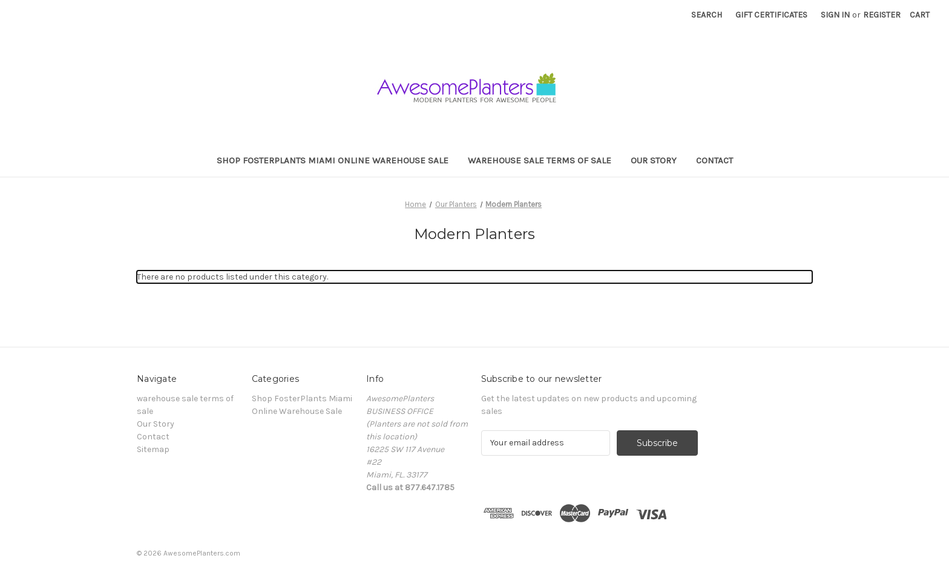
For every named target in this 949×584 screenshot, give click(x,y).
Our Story (654, 160)
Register (882, 15)
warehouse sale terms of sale (539, 160)
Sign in (835, 15)
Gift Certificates (771, 15)
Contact (714, 160)
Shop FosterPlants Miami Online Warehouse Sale (332, 160)
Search (706, 15)
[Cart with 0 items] (919, 15)
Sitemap (153, 449)
